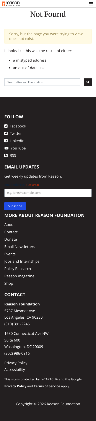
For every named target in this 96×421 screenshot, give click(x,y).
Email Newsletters (19, 246)
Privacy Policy (15, 362)
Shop (8, 283)
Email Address (21, 185)
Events (10, 253)
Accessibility (14, 369)
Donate (10, 239)
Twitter (13, 133)
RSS (10, 155)
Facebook (15, 126)
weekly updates (24, 176)
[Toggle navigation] (91, 3)
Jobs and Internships (21, 261)
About (9, 224)
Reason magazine (19, 275)
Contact (11, 231)
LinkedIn (14, 140)
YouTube (15, 148)
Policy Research (17, 268)
